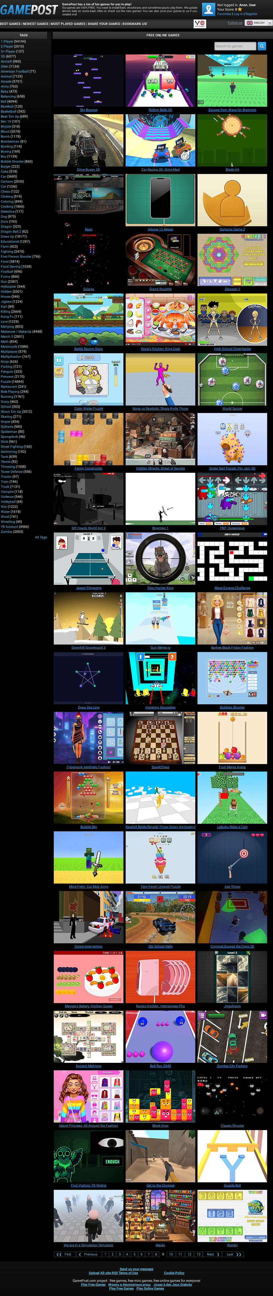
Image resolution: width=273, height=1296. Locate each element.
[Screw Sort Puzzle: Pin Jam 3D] (232, 439)
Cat (3, 186)
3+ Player (8, 51)
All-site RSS (109, 1273)
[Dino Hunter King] (160, 558)
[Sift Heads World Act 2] (88, 498)
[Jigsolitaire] (232, 977)
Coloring (7, 201)
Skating (6, 417)
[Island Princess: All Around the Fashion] (88, 1096)
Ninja (5, 362)
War (4, 507)
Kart (4, 307)
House (6, 296)
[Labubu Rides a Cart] (232, 797)
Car (3, 176)
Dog (4, 216)
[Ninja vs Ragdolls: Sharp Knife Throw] (160, 379)
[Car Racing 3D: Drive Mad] (160, 140)
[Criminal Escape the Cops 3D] (232, 917)
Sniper (5, 422)
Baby (4, 91)
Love (4, 322)
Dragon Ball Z (11, 231)
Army (5, 86)
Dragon (6, 226)
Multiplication (11, 357)
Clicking (7, 196)
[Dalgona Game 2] (232, 200)
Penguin (7, 372)
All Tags (41, 537)
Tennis (6, 462)
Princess (7, 377)
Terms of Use (128, 1273)
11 (180, 1254)
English (255, 23)
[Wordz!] (232, 1216)
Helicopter (8, 286)
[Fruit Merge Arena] (232, 738)
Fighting (7, 251)
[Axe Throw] (232, 857)
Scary (5, 402)
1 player (7, 41)
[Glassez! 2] (232, 259)
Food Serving (11, 266)
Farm (5, 246)
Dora (4, 221)
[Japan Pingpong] (88, 558)
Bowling (7, 146)
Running (7, 397)
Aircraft (6, 61)
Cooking (7, 206)
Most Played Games (68, 24)
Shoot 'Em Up (11, 412)
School (6, 407)
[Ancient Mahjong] (88, 1036)
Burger (6, 166)
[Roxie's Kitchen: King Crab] (160, 319)
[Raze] (88, 200)
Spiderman (9, 432)
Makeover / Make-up (16, 332)
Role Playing (10, 392)
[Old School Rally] (160, 917)
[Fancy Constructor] (88, 439)
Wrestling (8, 522)
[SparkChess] (160, 738)
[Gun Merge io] (160, 618)
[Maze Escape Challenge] (232, 558)
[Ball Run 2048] (160, 1036)
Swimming (9, 452)
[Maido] (160, 1216)
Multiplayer (9, 352)
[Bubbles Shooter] (232, 678)
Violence (7, 497)
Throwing (8, 467)
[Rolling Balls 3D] (160, 80)
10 (171, 1254)
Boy (3, 156)
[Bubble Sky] (88, 797)
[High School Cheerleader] (232, 319)
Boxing (6, 151)
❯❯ (233, 1254)
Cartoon (7, 181)
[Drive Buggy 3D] (88, 140)
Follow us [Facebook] (235, 23)
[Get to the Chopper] (160, 1156)
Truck (5, 487)
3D (3, 56)
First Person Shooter (16, 256)
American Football (15, 71)
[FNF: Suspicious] (232, 498)
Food (5, 261)
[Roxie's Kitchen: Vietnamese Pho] (160, 977)
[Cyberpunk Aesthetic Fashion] (88, 738)
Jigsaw (6, 302)
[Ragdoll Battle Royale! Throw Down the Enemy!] (160, 797)
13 (199, 1254)
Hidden (6, 291)
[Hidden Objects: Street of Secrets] (160, 439)
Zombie (6, 532)
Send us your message (136, 1269)
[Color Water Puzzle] (88, 379)
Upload (94, 1273)
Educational (10, 241)
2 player (7, 46)
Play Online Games (150, 1288)
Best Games (10, 24)
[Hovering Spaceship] (160, 678)
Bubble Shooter (12, 161)
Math (5, 342)
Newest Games (35, 24)
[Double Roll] (232, 1156)
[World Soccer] (232, 379)
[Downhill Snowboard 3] (88, 618)
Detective (7, 211)
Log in (238, 14)
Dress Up (7, 236)
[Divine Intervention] (88, 917)
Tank (4, 457)
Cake (4, 171)
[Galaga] (88, 259)
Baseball (7, 106)
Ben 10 (6, 121)
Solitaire (7, 427)
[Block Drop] (160, 1096)
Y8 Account (9, 527)
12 (189, 1254)
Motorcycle (9, 347)
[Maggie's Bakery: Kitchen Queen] (88, 977)
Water (5, 512)
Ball (3, 101)
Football (7, 271)
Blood (5, 131)
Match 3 (7, 337)
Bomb (5, 136)
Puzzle (6, 382)
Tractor (6, 477)
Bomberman (10, 141)
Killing (5, 312)
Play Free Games (93, 1285)
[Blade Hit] (232, 140)
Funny (5, 276)
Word (5, 517)
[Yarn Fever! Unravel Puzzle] (160, 857)
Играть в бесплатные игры (129, 1285)
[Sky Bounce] (88, 80)
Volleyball (8, 502)
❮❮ (64, 1254)
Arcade (6, 81)
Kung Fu (7, 317)
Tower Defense (12, 472)
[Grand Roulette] (160, 259)
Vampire (7, 492)
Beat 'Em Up (10, 116)
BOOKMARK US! (135, 24)
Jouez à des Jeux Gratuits (172, 1285)
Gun (4, 281)
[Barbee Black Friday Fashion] (232, 618)
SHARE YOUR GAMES (104, 24)
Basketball (8, 111)
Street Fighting (12, 447)
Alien (4, 66)
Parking (7, 367)
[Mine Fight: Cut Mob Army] (88, 857)
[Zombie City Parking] (232, 1036)
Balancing (8, 96)
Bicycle (6, 126)
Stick (4, 442)
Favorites (224, 14)
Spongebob (9, 437)
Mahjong (7, 327)
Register (251, 14)
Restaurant (9, 387)
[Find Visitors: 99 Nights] (88, 1156)
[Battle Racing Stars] (88, 319)
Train (5, 482)
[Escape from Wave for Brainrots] (232, 80)
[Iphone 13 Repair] (160, 200)
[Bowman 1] (160, 498)
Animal (6, 76)
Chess (5, 191)
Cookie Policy (174, 1273)
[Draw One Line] (88, 678)
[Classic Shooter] (232, 1096)
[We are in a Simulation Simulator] (88, 1216)
